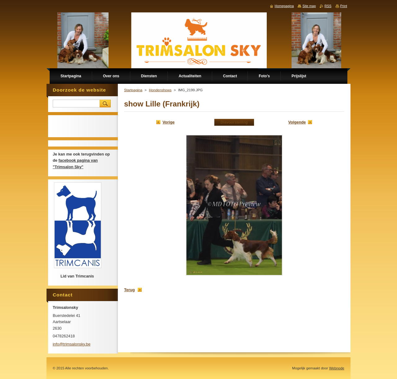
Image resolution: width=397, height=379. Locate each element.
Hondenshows (160, 90)
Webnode (336, 368)
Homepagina (284, 6)
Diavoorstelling (234, 122)
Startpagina (133, 90)
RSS (327, 6)
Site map (309, 6)
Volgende (297, 122)
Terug (129, 289)
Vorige (169, 122)
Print (343, 6)
